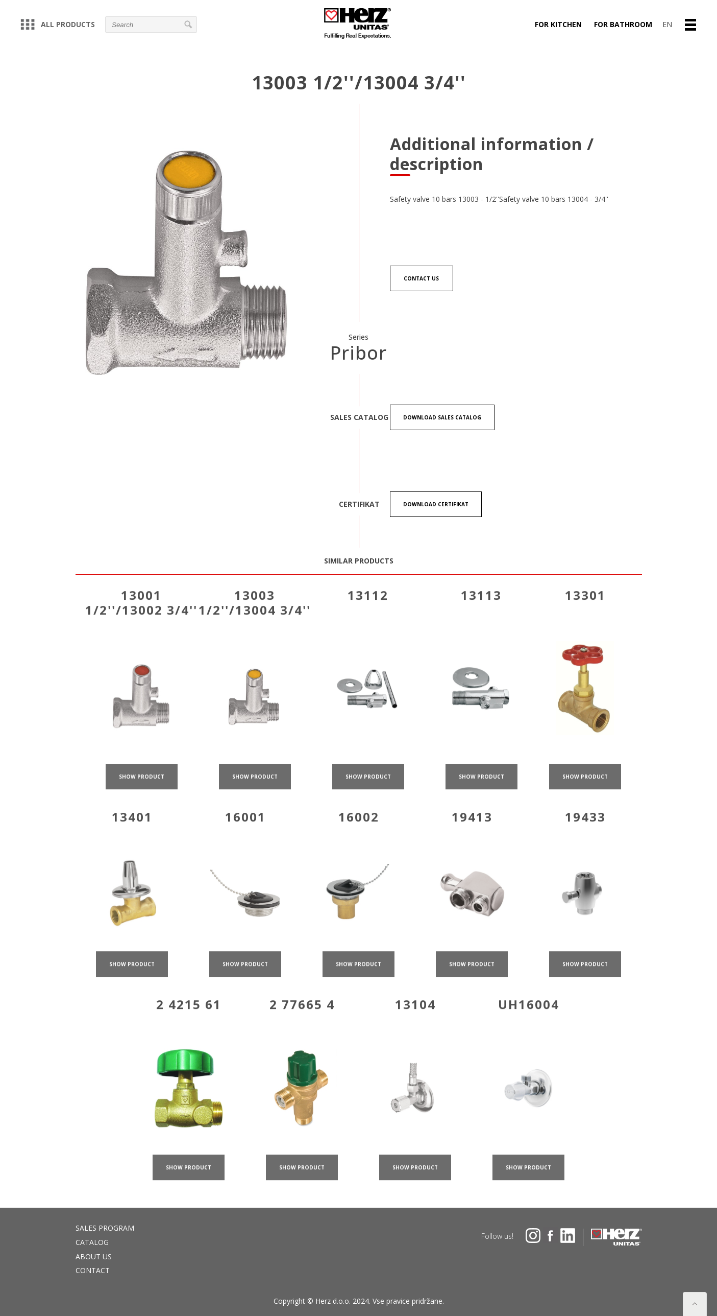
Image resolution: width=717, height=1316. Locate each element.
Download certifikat (435, 504)
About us (94, 1256)
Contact (93, 1270)
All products (57, 24)
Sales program (105, 1228)
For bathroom (623, 24)
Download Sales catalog (442, 417)
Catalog (92, 1242)
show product (141, 790)
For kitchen (558, 24)
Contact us (421, 278)
